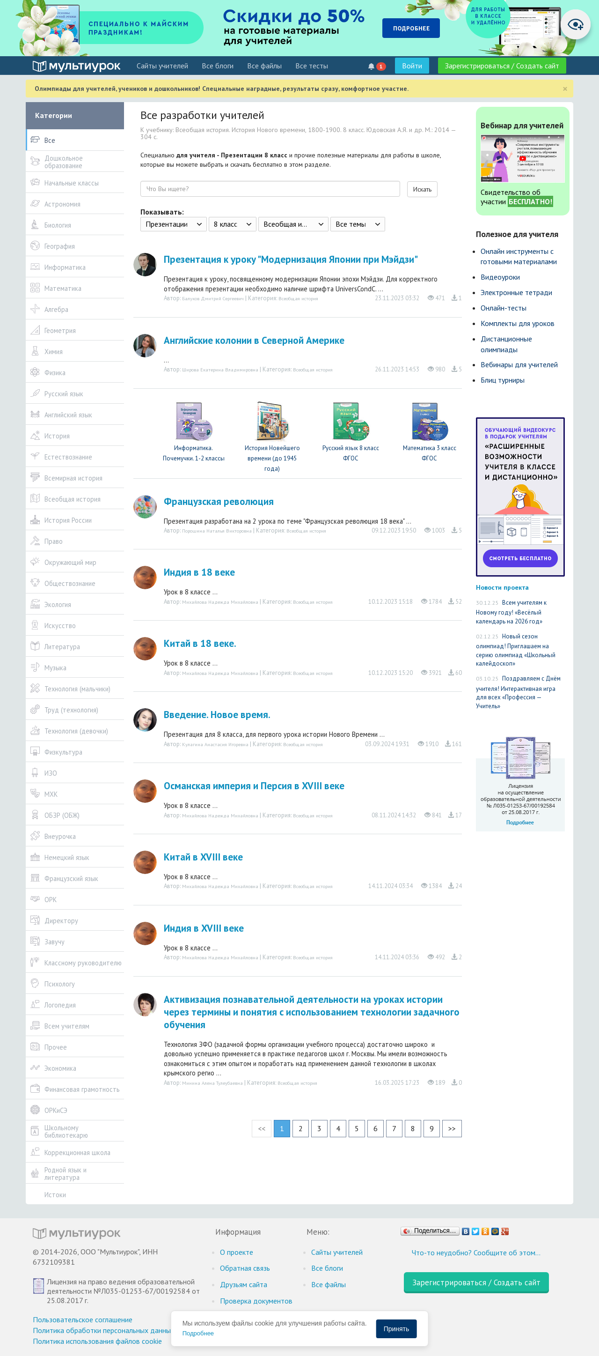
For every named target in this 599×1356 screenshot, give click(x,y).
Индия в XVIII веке (204, 928)
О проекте (236, 1252)
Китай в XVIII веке (203, 857)
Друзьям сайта (243, 1284)
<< (261, 1128)
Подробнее (198, 1333)
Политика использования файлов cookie (97, 1341)
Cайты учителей (162, 65)
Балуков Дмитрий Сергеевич (213, 298)
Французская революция (219, 501)
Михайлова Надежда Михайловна (220, 602)
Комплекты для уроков (518, 323)
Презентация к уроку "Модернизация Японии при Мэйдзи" (291, 259)
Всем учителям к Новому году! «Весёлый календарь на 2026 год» (511, 612)
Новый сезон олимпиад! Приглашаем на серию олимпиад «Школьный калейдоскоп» (515, 650)
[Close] (565, 89)
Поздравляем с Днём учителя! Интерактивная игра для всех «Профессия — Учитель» (518, 692)
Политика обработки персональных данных (104, 1330)
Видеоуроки (500, 277)
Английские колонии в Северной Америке (254, 340)
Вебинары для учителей (519, 364)
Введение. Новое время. (217, 714)
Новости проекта (502, 587)
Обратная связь (245, 1268)
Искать (422, 189)
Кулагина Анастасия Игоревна (215, 744)
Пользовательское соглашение (82, 1319)
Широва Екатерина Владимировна (220, 369)
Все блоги (218, 65)
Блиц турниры (503, 380)
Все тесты (311, 65)
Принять (396, 1329)
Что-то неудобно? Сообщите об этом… (476, 1252)
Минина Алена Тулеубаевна (212, 1083)
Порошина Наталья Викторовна (217, 530)
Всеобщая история (298, 298)
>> (452, 1128)
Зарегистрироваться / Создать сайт (502, 65)
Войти (412, 65)
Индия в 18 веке (199, 572)
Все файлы (264, 65)
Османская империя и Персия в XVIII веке (254, 785)
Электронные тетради (516, 292)
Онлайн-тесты (503, 307)
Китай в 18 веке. (200, 643)
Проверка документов (256, 1300)
